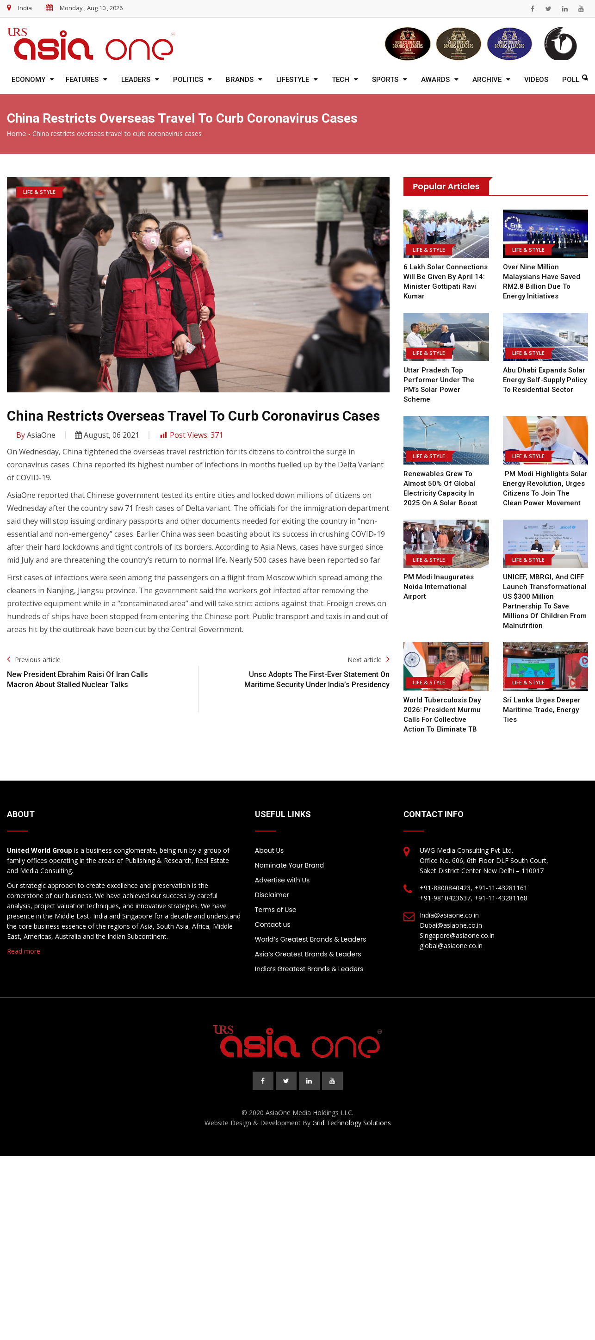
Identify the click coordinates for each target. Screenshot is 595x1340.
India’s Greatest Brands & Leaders (309, 969)
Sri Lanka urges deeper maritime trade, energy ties (542, 710)
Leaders (135, 79)
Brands (240, 79)
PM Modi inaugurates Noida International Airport (438, 587)
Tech (340, 79)
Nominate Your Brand (289, 865)
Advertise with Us (282, 880)
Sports (385, 79)
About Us (269, 850)
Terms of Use (276, 909)
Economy (28, 79)
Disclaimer (272, 895)
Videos (536, 79)
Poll (570, 79)
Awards (435, 79)
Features (82, 79)
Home (16, 133)
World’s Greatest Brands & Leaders (310, 939)
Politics (188, 79)
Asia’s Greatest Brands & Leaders (308, 954)
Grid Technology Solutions (351, 1122)
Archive (487, 79)
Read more (23, 951)
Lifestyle (292, 79)
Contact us (273, 924)
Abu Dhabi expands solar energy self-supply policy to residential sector (545, 380)
